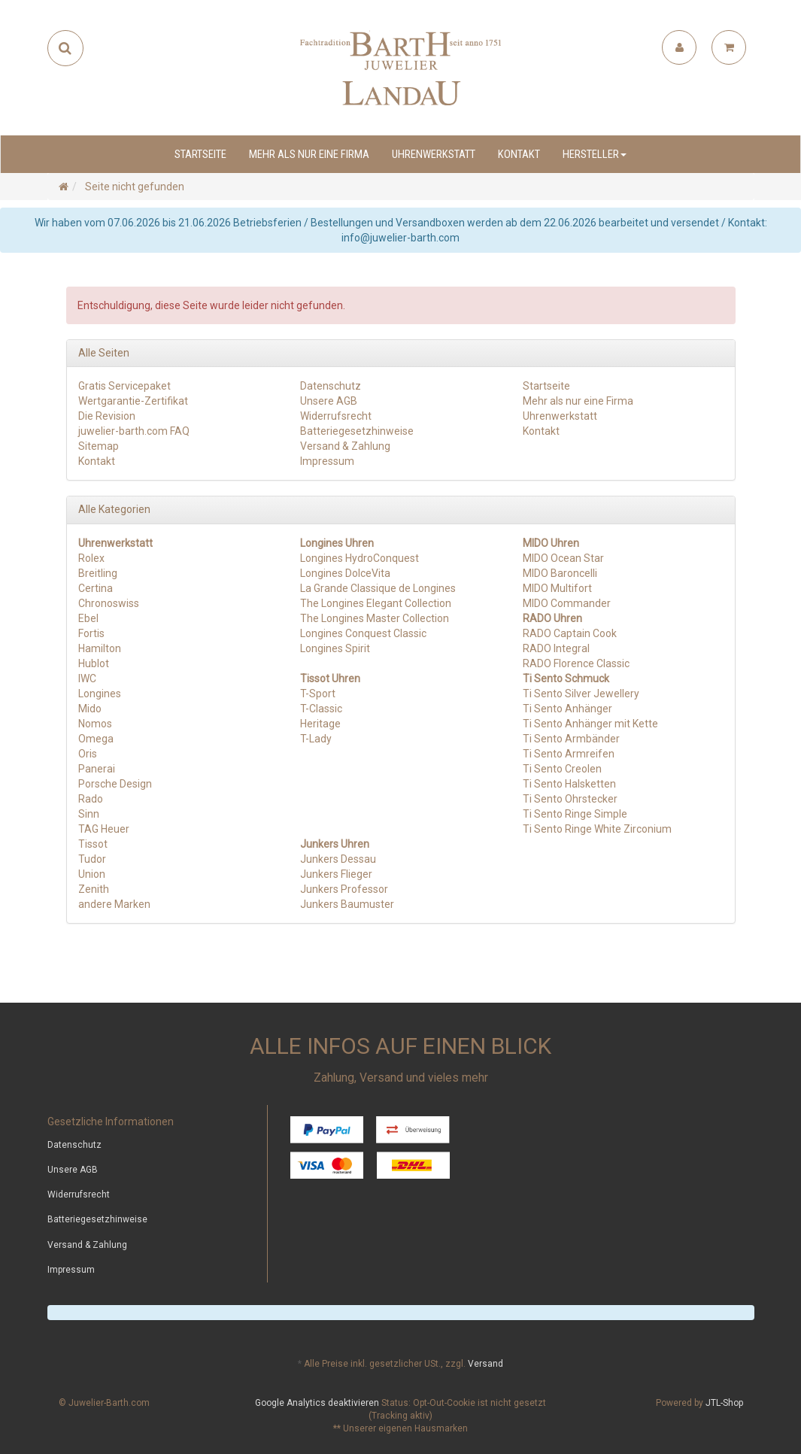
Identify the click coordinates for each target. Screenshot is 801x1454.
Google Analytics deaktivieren (317, 1403)
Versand (485, 1363)
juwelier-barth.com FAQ (134, 431)
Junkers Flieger (336, 874)
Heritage (320, 724)
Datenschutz (330, 386)
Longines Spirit (335, 648)
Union (91, 874)
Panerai (96, 769)
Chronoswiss (108, 603)
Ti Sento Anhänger (567, 709)
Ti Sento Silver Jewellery (581, 694)
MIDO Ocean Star (563, 558)
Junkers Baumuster (347, 904)
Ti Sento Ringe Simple (575, 814)
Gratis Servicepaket (124, 386)
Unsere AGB (328, 401)
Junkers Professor (344, 889)
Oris (87, 754)
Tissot (93, 844)
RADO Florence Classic (576, 663)
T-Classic (321, 709)
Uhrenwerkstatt (433, 154)
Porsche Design (115, 784)
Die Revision (106, 416)
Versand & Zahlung (345, 446)
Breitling (97, 573)
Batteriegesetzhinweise (357, 431)
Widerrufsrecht (336, 416)
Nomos (95, 724)
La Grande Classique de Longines (378, 588)
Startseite (200, 154)
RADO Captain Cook (570, 633)
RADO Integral (556, 648)
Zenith (93, 889)
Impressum (327, 461)
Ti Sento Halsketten (569, 784)
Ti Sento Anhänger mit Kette (590, 724)
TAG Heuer (103, 829)
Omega (96, 739)
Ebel (88, 618)
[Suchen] (65, 48)
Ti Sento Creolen (562, 769)
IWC (87, 678)
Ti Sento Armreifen (568, 754)
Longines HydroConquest (359, 558)
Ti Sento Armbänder (571, 739)
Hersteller (595, 154)
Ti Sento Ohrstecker (570, 799)
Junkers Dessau (338, 859)
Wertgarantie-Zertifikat (133, 401)
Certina (95, 588)
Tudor (92, 859)
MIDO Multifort (557, 588)
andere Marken (114, 904)
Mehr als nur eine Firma (309, 154)
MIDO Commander (567, 603)
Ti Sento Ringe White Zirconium (597, 829)
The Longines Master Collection (374, 618)
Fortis (91, 633)
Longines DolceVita (345, 573)
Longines (99, 694)
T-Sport (317, 694)
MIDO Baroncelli (560, 573)
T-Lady (316, 739)
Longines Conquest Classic (363, 633)
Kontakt (519, 154)
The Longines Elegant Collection (375, 603)
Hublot (93, 663)
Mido (90, 709)
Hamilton (99, 648)
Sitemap (98, 446)
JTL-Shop (724, 1403)
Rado (90, 799)
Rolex (91, 558)
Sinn (88, 814)
